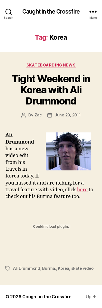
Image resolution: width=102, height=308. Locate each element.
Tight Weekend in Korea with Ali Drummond (51, 90)
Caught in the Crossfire (51, 11)
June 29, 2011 (68, 115)
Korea (63, 268)
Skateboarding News (51, 65)
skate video (82, 268)
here (82, 190)
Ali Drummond (26, 268)
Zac (38, 115)
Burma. (49, 268)
